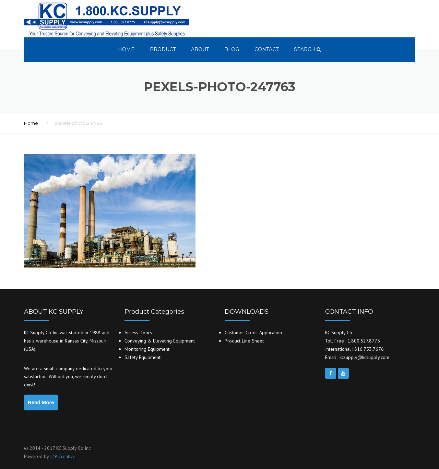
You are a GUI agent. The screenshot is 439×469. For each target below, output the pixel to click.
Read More (41, 402)
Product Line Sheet (244, 341)
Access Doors (138, 332)
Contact (266, 49)
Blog (231, 49)
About (200, 49)
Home (126, 49)
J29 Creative (62, 456)
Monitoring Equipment (146, 349)
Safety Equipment (142, 357)
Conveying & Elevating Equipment (159, 341)
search (307, 49)
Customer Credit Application (253, 332)
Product (163, 49)
